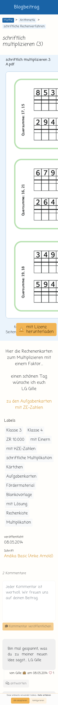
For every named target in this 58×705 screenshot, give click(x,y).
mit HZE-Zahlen (20, 449)
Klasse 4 (35, 430)
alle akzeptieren (20, 700)
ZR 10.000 (15, 440)
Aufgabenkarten (21, 476)
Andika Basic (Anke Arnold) (28, 556)
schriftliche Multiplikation (29, 458)
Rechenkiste (17, 513)
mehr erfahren (44, 695)
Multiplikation (18, 522)
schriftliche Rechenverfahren (24, 26)
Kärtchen (14, 467)
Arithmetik (27, 20)
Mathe (8, 20)
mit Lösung (16, 504)
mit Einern (40, 440)
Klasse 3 (14, 430)
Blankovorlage (19, 495)
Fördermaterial (20, 486)
